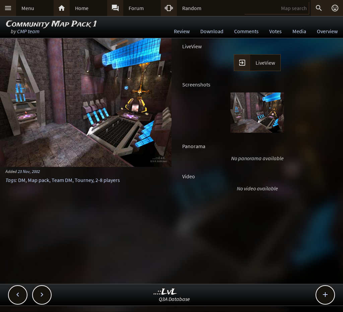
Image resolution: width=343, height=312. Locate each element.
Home (81, 8)
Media (299, 31)
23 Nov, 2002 (29, 171)
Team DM (62, 180)
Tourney (84, 180)
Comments (246, 31)
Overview (327, 31)
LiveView (265, 62)
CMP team (28, 31)
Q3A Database (174, 299)
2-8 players (107, 180)
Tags (10, 180)
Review (182, 31)
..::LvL (165, 292)
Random (191, 8)
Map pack (38, 180)
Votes (275, 31)
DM (21, 180)
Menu (27, 8)
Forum (136, 8)
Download (211, 31)
